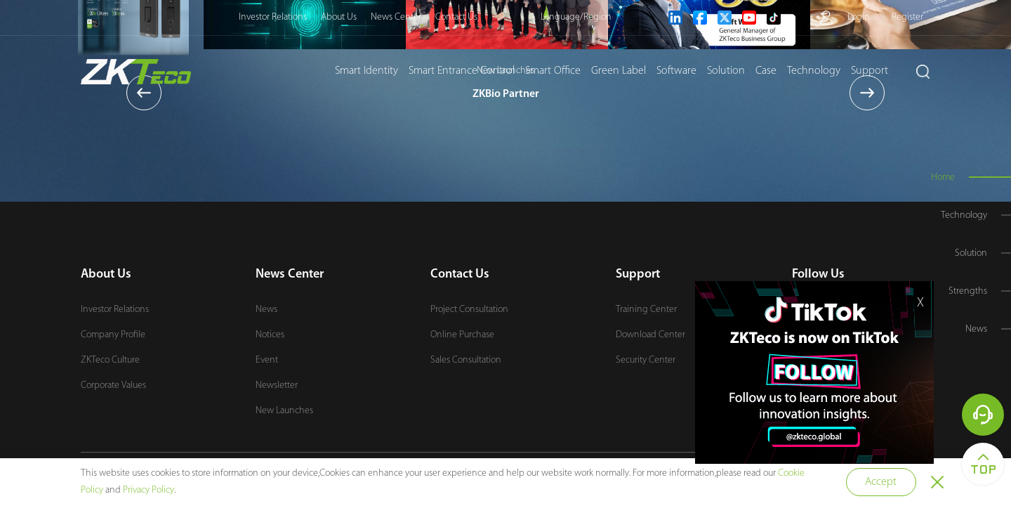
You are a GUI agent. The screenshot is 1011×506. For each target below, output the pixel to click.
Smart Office (553, 71)
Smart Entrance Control (462, 71)
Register (907, 17)
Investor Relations (273, 17)
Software (676, 71)
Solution (726, 71)
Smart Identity (366, 71)
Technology (813, 71)
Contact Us (456, 17)
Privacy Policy (148, 490)
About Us (339, 17)
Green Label (618, 71)
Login (858, 17)
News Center (396, 17)
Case (766, 71)
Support (869, 71)
